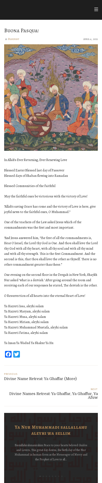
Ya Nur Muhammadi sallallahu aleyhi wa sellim (51, 430)
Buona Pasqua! (21, 30)
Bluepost (13, 39)
